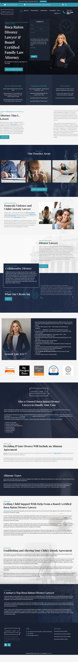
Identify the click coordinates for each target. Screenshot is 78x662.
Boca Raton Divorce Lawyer (60, 638)
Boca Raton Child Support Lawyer (62, 641)
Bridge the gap (57, 460)
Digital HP (50, 660)
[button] (40, 304)
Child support (6, 518)
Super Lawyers (39, 337)
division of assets (15, 423)
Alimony (5, 460)
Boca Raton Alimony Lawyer (61, 646)
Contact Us (57, 13)
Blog (59, 11)
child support (17, 220)
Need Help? (69, 10)
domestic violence (30, 215)
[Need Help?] (64, 12)
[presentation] (40, 51)
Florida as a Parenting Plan (52, 423)
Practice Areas (35, 11)
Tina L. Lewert (13, 125)
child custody (29, 423)
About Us (26, 11)
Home (21, 10)
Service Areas (44, 11)
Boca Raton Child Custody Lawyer (62, 643)
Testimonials (52, 10)
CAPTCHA (33, 47)
